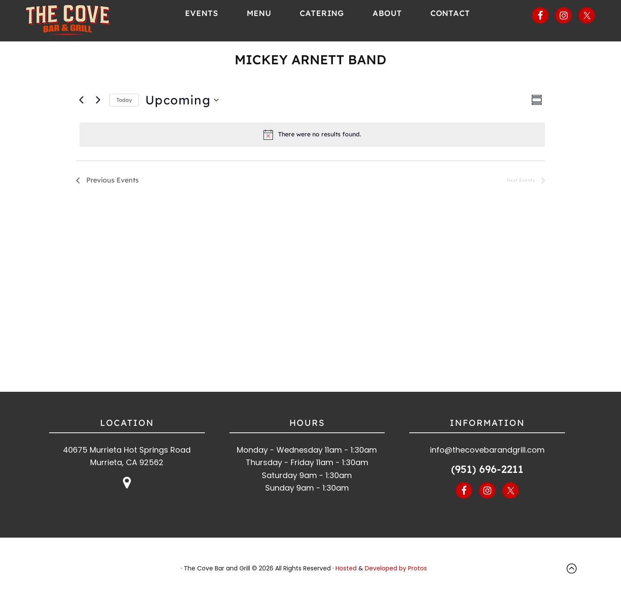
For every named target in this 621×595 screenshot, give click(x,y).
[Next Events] (98, 104)
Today (124, 104)
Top (573, 573)
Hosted (346, 572)
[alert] (312, 139)
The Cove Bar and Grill (83, 22)
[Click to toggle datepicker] (182, 104)
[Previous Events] (81, 104)
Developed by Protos (396, 572)
